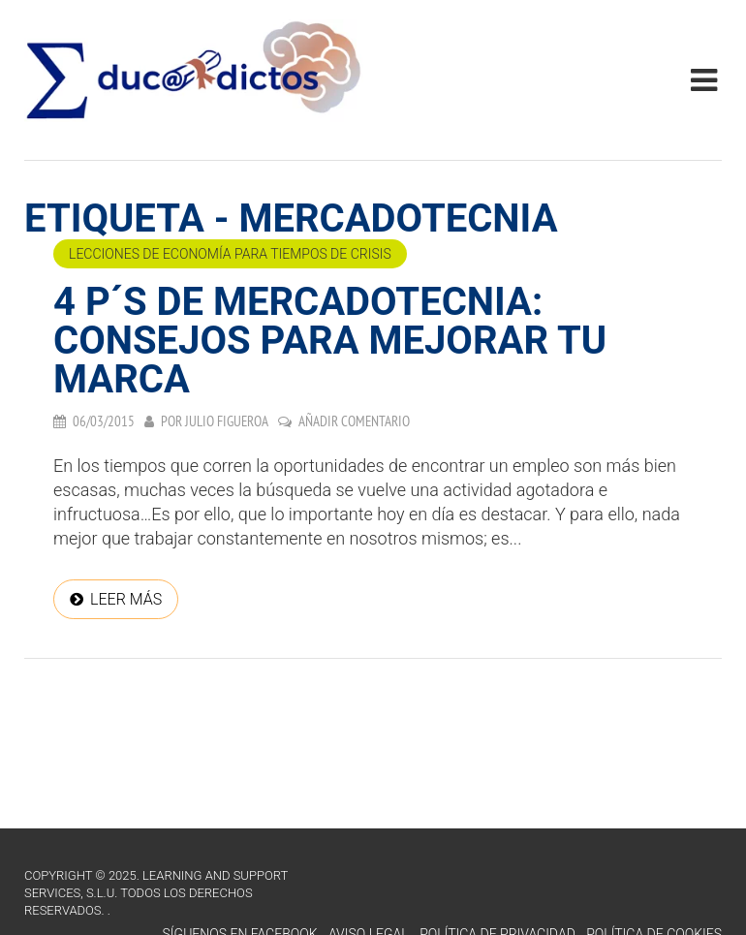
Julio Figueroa (226, 421)
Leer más (126, 599)
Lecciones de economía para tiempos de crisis (230, 254)
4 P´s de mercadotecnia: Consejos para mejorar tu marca (329, 340)
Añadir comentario (354, 421)
